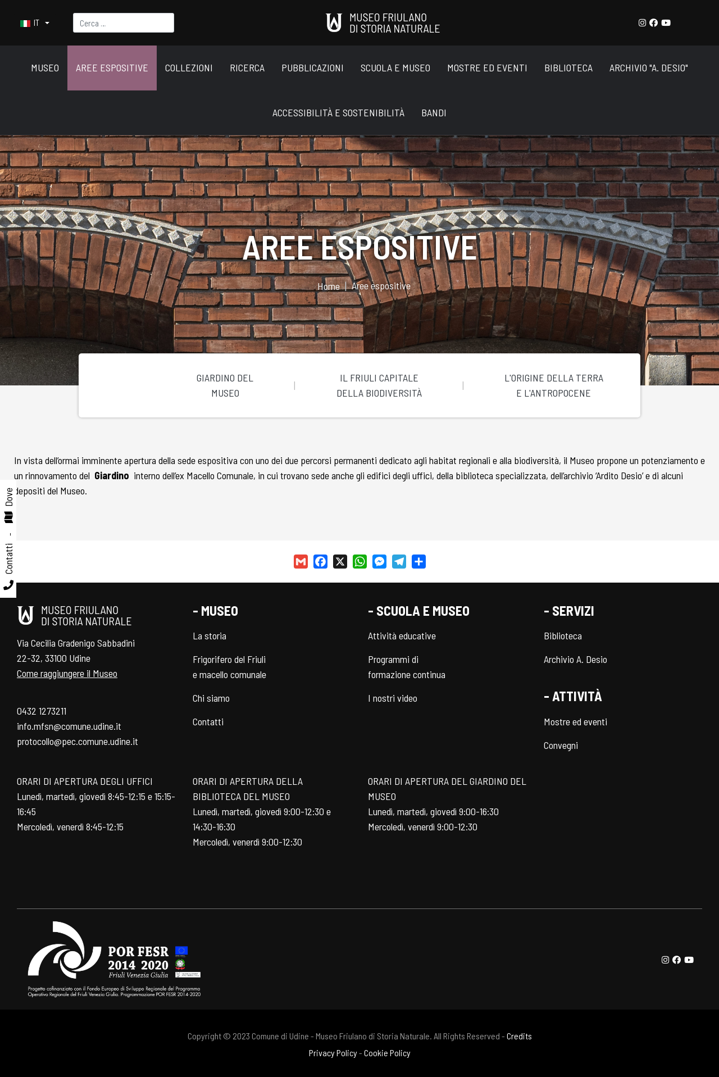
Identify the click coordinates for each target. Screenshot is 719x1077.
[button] (44, 68)
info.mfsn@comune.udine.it (69, 726)
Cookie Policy (387, 1052)
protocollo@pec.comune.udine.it (77, 741)
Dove (8, 497)
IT (30, 22)
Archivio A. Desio (575, 659)
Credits (519, 1035)
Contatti (8, 558)
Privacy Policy (333, 1052)
